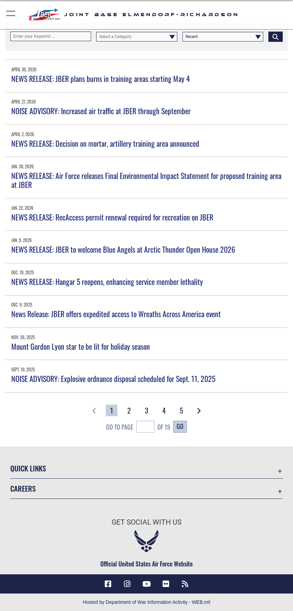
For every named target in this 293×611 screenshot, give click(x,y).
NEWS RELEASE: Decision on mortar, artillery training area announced (105, 143)
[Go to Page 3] (146, 410)
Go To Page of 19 (138, 427)
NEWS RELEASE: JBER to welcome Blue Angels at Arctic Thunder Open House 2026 (123, 249)
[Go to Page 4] (163, 410)
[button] (11, 14)
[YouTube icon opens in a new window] (146, 584)
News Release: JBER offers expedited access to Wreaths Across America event (116, 313)
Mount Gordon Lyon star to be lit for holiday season (80, 346)
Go (180, 426)
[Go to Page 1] (111, 410)
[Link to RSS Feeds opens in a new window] (185, 584)
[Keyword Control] (50, 36)
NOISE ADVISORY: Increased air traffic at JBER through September (101, 110)
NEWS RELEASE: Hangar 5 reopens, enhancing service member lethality (107, 281)
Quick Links (28, 468)
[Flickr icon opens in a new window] (166, 584)
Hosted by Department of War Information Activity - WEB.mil (146, 602)
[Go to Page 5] (181, 410)
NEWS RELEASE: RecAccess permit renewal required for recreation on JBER (112, 217)
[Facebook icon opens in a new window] (108, 584)
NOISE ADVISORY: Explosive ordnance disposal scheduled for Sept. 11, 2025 (113, 378)
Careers (23, 488)
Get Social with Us (146, 522)
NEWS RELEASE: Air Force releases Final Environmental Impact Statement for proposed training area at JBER (146, 180)
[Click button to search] (275, 36)
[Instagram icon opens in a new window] (127, 584)
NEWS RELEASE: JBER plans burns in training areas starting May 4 (100, 78)
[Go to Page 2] (129, 410)
